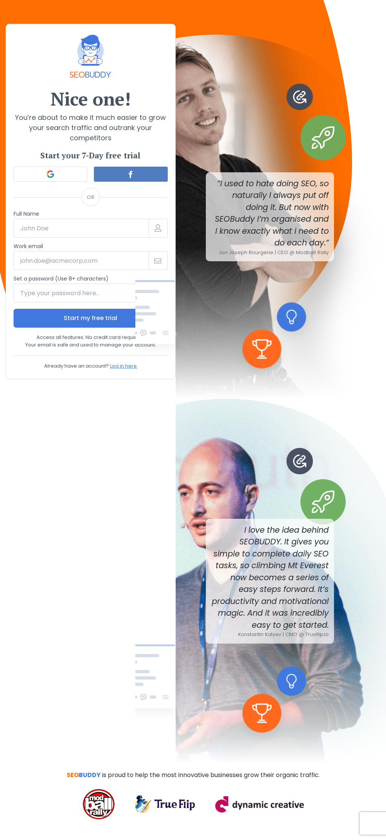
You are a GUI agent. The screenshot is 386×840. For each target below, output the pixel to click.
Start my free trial (90, 318)
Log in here (123, 365)
